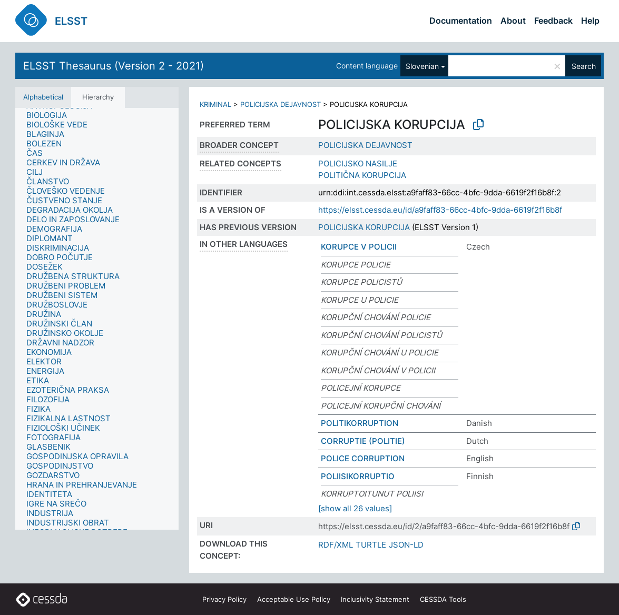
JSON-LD (406, 545)
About (513, 20)
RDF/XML (335, 545)
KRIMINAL (215, 104)
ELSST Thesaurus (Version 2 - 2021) (113, 65)
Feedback (553, 20)
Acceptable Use (293, 599)
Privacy (224, 599)
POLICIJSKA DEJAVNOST (280, 104)
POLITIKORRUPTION (359, 423)
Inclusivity (375, 599)
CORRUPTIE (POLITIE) (363, 441)
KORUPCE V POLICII (359, 247)
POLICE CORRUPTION (363, 458)
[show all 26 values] (355, 508)
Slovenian (422, 66)
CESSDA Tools (443, 599)
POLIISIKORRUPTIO (358, 476)
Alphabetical (43, 97)
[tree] (97, 319)
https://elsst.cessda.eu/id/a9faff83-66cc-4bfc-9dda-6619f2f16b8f (440, 210)
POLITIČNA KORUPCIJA (362, 175)
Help (590, 20)
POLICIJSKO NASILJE (357, 163)
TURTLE (371, 545)
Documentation (460, 20)
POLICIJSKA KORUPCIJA (364, 227)
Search (584, 66)
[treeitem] (51, 115)
